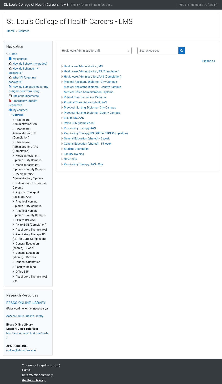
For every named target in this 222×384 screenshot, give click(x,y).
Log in (212, 4)
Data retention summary (37, 375)
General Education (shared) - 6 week (87, 138)
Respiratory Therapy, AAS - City (83, 164)
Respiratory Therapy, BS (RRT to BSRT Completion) (96, 133)
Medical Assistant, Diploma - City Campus (90, 81)
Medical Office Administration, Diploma (88, 92)
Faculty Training (74, 154)
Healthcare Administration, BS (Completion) (91, 71)
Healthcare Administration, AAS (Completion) (92, 76)
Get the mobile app (34, 380)
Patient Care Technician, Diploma (85, 97)
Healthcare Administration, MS (83, 66)
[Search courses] (158, 50)
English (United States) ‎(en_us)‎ (90, 4)
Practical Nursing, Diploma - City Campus (90, 107)
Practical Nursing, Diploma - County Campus (92, 112)
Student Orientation (76, 149)
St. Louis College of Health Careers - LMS (36, 4)
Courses (24, 31)
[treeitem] (27, 167)
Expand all (208, 61)
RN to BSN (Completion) (79, 123)
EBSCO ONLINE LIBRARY (25, 303)
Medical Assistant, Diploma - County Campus (92, 87)
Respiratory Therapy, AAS (80, 128)
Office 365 (70, 159)
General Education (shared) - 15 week (87, 143)
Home (11, 31)
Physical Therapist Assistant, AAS (85, 102)
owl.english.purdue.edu (21, 350)
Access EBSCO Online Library (24, 316)
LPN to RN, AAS (74, 118)
